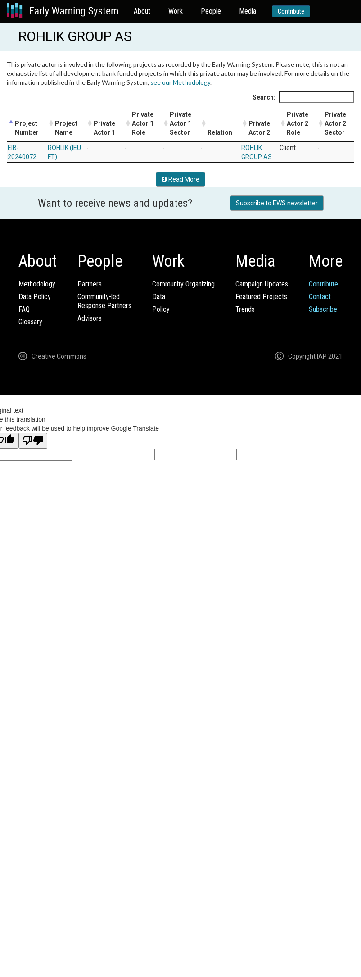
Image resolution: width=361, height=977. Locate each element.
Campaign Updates (261, 284)
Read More (180, 179)
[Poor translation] (32, 441)
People (211, 11)
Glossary (30, 322)
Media (247, 11)
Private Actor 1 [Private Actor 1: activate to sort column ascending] (104, 128)
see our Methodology (180, 82)
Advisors (89, 318)
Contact (320, 296)
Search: (303, 97)
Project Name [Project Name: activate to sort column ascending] (66, 128)
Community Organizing (183, 284)
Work (175, 11)
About (142, 11)
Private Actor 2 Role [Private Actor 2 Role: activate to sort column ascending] (297, 123)
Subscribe (323, 309)
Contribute (291, 11)
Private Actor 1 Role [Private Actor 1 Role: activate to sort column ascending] (142, 123)
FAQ (24, 309)
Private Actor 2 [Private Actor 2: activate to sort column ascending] (259, 128)
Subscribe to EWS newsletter (277, 203)
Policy (161, 309)
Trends (245, 309)
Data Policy (34, 296)
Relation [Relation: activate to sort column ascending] (220, 132)
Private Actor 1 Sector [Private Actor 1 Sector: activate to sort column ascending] (180, 123)
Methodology (36, 284)
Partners (89, 284)
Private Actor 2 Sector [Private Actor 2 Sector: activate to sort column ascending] (335, 123)
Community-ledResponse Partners (104, 301)
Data (158, 296)
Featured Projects (261, 296)
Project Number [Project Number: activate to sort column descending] (27, 128)
